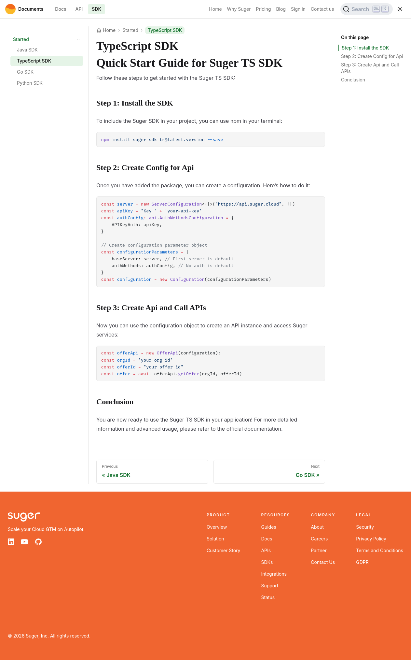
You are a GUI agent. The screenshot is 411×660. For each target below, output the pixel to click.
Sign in (298, 9)
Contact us (322, 9)
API (79, 9)
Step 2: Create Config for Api (372, 56)
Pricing (263, 9)
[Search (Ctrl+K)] (366, 9)
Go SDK (25, 72)
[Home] (24, 9)
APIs (266, 550)
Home (215, 9)
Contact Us (323, 562)
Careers (319, 538)
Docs (60, 9)
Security (365, 527)
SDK (96, 9)
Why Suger (239, 9)
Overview (217, 527)
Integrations (273, 574)
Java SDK (27, 49)
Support (269, 585)
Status (268, 597)
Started (21, 39)
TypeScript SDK (34, 61)
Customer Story (223, 550)
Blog (281, 9)
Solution (215, 538)
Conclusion (353, 79)
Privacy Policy (371, 538)
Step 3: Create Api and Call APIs (370, 68)
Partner (319, 550)
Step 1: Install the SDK (365, 47)
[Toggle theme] (400, 9)
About (317, 527)
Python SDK (30, 83)
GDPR (362, 562)
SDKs (267, 562)
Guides (268, 527)
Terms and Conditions (379, 550)
